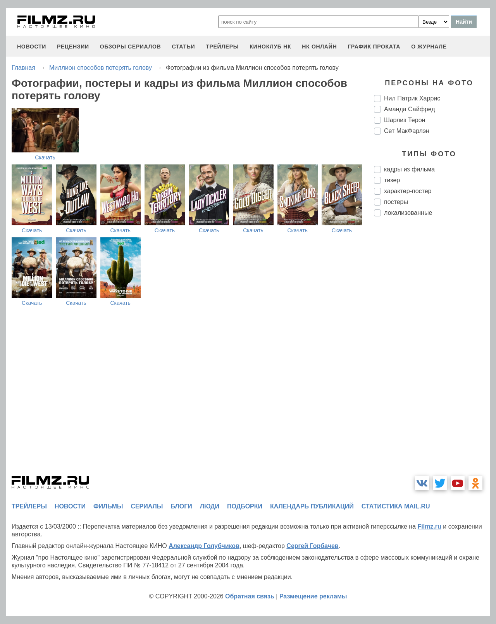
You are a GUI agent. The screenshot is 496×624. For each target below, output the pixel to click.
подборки (244, 506)
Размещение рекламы (313, 596)
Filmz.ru (429, 526)
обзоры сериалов (130, 46)
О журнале (429, 46)
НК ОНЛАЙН (319, 46)
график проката (374, 46)
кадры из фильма (409, 169)
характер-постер (407, 191)
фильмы (108, 506)
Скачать (45, 157)
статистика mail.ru (396, 506)
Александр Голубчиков (204, 546)
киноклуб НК (270, 46)
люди (209, 506)
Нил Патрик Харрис (412, 98)
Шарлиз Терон (404, 120)
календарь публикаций (312, 506)
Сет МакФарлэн (406, 131)
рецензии (73, 46)
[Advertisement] (432, 352)
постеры (396, 202)
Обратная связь (249, 596)
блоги (181, 506)
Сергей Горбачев (312, 546)
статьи (183, 46)
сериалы (147, 506)
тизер (392, 180)
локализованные (408, 212)
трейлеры (222, 46)
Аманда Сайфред (409, 109)
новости (31, 46)
